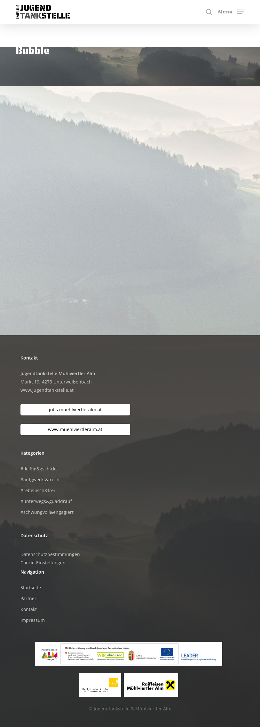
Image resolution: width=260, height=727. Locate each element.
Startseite (30, 587)
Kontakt (28, 609)
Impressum (32, 620)
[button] (231, 11)
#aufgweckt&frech (39, 479)
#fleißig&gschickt (38, 469)
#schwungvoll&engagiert (47, 512)
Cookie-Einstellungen (43, 563)
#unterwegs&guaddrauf (46, 501)
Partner (28, 598)
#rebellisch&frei (37, 490)
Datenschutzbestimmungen (50, 554)
